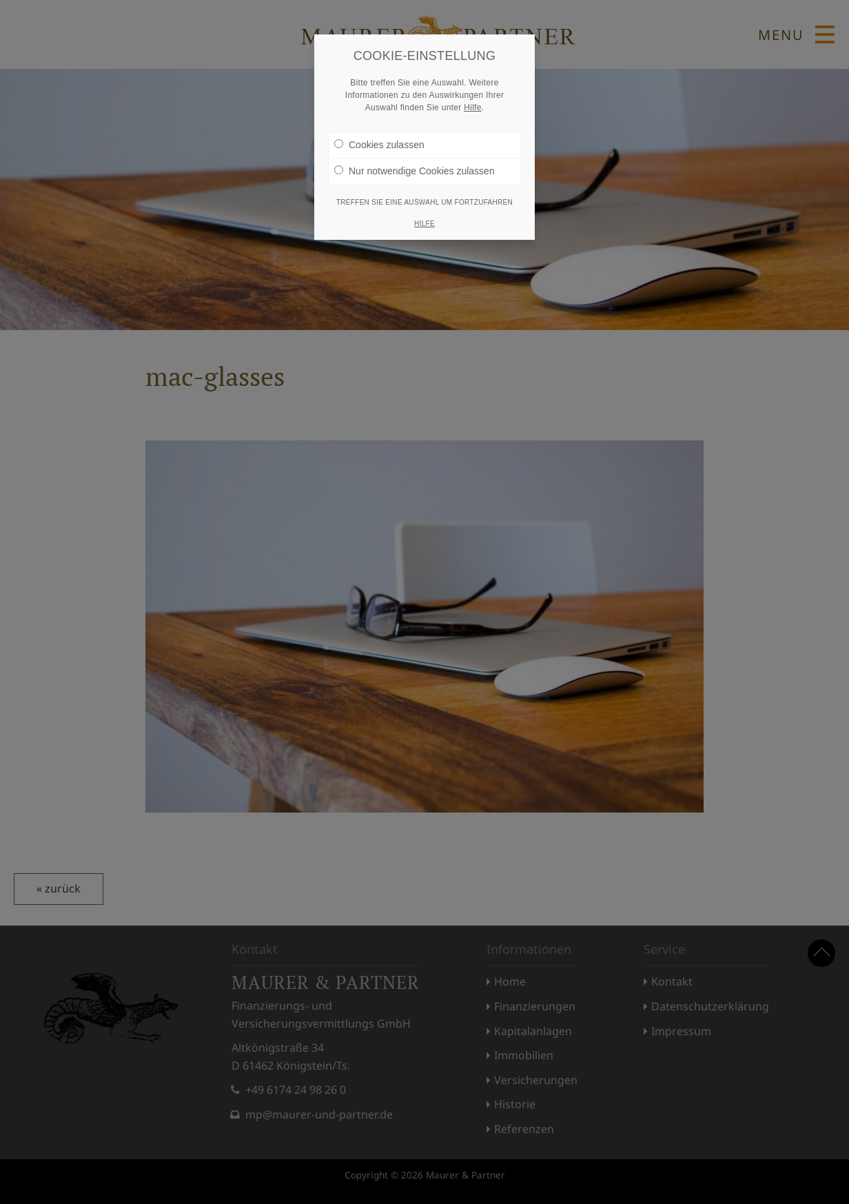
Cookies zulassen (379, 144)
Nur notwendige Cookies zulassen (414, 170)
